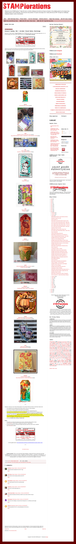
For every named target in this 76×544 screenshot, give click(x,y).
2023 (51, 201)
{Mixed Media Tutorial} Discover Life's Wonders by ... (59, 234)
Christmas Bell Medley (28, 377)
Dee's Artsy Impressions (66, 346)
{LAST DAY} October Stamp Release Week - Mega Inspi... (60, 222)
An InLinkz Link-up (25, 449)
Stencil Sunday (28, 462)
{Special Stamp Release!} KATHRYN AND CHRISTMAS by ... (61, 241)
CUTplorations (67, 343)
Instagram (59, 50)
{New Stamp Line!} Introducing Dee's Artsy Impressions (54, 137)
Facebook (59, 54)
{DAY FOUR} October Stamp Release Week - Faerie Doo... (60, 223)
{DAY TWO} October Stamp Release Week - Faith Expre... (60, 226)
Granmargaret (10, 499)
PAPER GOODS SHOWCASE (60, 95)
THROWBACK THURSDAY (60, 105)
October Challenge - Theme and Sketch (57, 262)
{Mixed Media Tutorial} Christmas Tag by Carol (58, 229)
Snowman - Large (20, 151)
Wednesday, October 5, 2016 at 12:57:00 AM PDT (20, 499)
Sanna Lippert (59, 353)
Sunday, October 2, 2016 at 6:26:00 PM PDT (22, 493)
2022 (51, 203)
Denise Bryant (10, 480)
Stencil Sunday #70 (54, 219)
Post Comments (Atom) (13, 530)
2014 (51, 290)
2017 (51, 210)
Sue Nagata (62, 355)
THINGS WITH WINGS (60, 103)
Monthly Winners (43, 18)
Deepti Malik (52, 347)
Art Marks (21, 135)
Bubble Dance (24, 287)
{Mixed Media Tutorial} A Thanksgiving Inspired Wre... (59, 256)
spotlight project (67, 363)
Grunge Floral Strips (23, 267)
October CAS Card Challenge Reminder (57, 238)
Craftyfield (58, 346)
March (53, 284)
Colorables (54, 346)
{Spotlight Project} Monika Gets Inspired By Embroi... (59, 252)
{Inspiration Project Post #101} (56, 244)
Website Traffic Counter (53, 368)
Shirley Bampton (68, 354)
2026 (51, 199)
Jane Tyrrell (63, 348)
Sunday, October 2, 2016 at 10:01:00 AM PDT (19, 468)
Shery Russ (52, 354)
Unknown (9, 505)
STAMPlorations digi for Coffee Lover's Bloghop (25, 288)
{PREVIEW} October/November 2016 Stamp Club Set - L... (60, 269)
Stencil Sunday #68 (54, 247)
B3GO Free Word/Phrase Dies (11, 21)
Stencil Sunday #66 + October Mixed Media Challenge (60, 274)
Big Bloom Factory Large (21, 134)
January (53, 287)
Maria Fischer (66, 349)
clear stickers (54, 359)
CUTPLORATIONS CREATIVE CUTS (60, 86)
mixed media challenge (15, 462)
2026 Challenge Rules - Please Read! (17, 18)
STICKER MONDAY (60, 101)
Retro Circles (28, 134)
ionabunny (9, 468)
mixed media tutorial (62, 360)
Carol (25, 345)
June (52, 280)
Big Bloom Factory (20, 318)
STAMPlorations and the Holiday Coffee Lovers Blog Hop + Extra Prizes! (54, 129)
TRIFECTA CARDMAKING (60, 107)
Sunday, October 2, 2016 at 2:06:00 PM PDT (19, 474)
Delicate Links (27, 317)
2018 (51, 208)
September (53, 276)
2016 (51, 211)
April (52, 283)
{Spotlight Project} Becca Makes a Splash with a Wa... (59, 270)
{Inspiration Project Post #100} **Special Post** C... (59, 255)
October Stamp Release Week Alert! (57, 233)
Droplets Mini (24, 180)
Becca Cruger (56, 342)
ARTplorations (10, 423)
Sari (25, 149)
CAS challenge (53, 343)
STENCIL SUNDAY (60, 99)
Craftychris (9, 486)
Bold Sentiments (28, 151)
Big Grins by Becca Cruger (65, 342)
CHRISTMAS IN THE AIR (60, 84)
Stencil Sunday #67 (54, 259)
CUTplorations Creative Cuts (54, 344)
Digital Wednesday (60, 347)
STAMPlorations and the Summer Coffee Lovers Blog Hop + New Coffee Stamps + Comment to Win (54, 133)
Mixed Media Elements (15, 135)
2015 (51, 289)
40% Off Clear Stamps (66, 18)
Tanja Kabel (68, 355)
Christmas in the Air (65, 345)
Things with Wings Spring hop (61, 356)
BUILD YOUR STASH (60, 112)
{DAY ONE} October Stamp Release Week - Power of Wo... (60, 230)
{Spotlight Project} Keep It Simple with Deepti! (58, 237)
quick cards (59, 363)
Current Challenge (33, 18)
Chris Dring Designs (58, 345)
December (53, 212)
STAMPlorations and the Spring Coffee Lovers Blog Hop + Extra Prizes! (54, 141)
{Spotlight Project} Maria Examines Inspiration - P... (59, 254)
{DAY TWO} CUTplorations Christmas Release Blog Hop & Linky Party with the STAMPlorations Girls (54, 149)
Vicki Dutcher (69, 357)
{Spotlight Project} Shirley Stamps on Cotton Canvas (59, 240)
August (53, 277)
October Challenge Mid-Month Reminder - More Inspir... (60, 236)
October (53, 215)
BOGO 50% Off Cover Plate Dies (27, 21)
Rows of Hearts (24, 150)
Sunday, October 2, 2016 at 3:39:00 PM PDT (19, 486)
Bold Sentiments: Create (33, 135)
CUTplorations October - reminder (56, 248)
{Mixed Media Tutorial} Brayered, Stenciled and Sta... (59, 245)
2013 (51, 292)
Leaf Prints (27, 105)
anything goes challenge (54, 358)
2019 (51, 207)
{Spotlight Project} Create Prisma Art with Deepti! (59, 263)
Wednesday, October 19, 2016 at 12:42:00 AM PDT (19, 505)
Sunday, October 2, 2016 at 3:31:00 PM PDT (20, 480)
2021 (51, 204)
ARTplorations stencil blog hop (62, 341)
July (52, 279)
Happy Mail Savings (54, 18)
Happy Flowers (23, 346)
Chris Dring (9, 474)
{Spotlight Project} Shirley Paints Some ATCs (58, 266)
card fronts (61, 358)
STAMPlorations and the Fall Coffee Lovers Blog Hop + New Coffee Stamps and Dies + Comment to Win (54, 145)
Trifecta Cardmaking (57, 357)
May (52, 282)
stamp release (55, 364)
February (53, 286)
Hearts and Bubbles (20, 266)
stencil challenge (52, 365)
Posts (63, 131)
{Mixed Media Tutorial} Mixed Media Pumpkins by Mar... (60, 220)
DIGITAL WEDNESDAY (60, 88)
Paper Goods (52, 353)
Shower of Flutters (28, 266)
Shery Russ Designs (59, 354)
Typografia (63, 357)
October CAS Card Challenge (56, 265)
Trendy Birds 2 (25, 135)
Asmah (25, 316)
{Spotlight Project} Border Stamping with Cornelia (59, 251)
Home (5, 18)
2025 (51, 200)
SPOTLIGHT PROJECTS (60, 97)
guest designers (61, 359)
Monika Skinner (66, 350)
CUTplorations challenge (65, 344)
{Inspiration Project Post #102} (56, 227)
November (53, 214)
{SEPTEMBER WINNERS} (55, 258)
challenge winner (68, 358)
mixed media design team (22, 462)
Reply (8, 471)
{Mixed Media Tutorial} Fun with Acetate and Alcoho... (59, 216)
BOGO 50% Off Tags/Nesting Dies (45, 21)
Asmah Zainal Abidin (11, 493)
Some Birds (21, 105)
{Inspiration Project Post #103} (56, 218)
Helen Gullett (53, 348)
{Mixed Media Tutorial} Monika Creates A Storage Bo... (60, 273)
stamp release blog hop (64, 364)
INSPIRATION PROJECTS (60, 90)
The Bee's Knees (52, 356)
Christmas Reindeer (24, 376)
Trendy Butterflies (28, 318)
